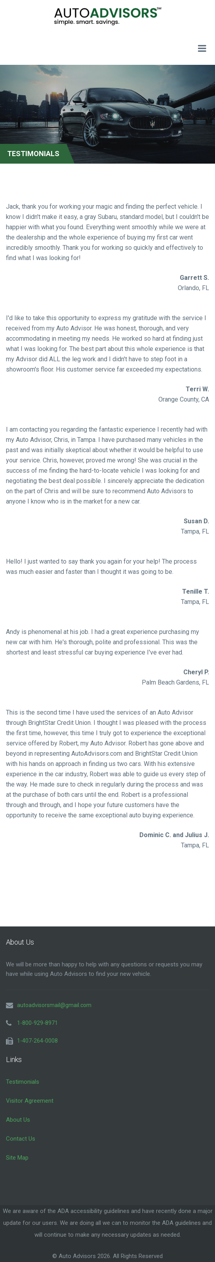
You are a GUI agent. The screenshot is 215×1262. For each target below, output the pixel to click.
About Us (18, 1119)
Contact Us (20, 1138)
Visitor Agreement (29, 1100)
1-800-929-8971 (37, 1023)
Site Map (17, 1157)
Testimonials (22, 1081)
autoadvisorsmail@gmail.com (54, 1005)
